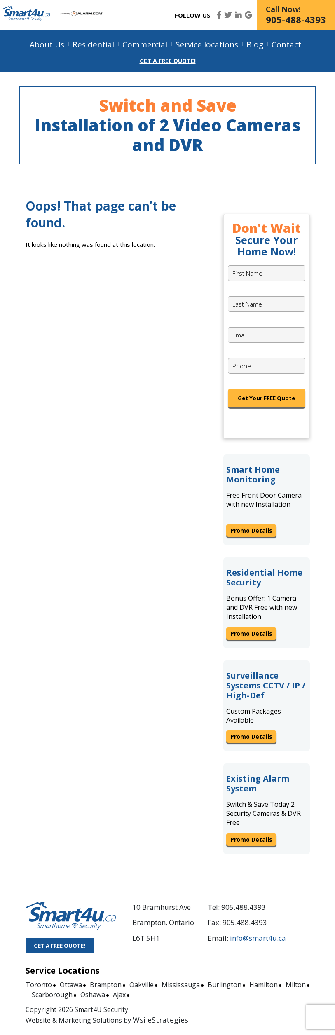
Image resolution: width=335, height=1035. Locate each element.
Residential (93, 44)
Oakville (141, 984)
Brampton (106, 984)
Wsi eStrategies (160, 1020)
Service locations (207, 44)
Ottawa (71, 984)
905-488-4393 (296, 19)
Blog (254, 44)
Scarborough (52, 994)
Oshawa (92, 994)
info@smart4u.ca (258, 938)
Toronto (39, 984)
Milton (296, 984)
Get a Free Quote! (168, 61)
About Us (47, 44)
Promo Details (251, 530)
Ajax (119, 994)
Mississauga (181, 984)
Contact (286, 44)
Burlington (224, 984)
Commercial (144, 44)
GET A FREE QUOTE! (59, 945)
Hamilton (263, 984)
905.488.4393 (243, 907)
